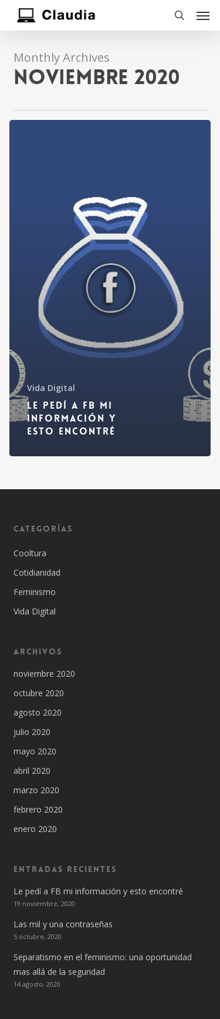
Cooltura (29, 553)
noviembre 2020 (44, 673)
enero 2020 (35, 828)
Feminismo (34, 591)
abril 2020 (31, 770)
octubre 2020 (38, 693)
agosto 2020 (37, 712)
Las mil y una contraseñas (63, 924)
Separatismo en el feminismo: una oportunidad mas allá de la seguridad (102, 964)
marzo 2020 (36, 790)
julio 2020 (31, 731)
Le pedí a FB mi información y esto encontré (98, 891)
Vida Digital (51, 387)
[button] (203, 15)
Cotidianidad (36, 572)
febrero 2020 (38, 809)
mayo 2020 (34, 751)
